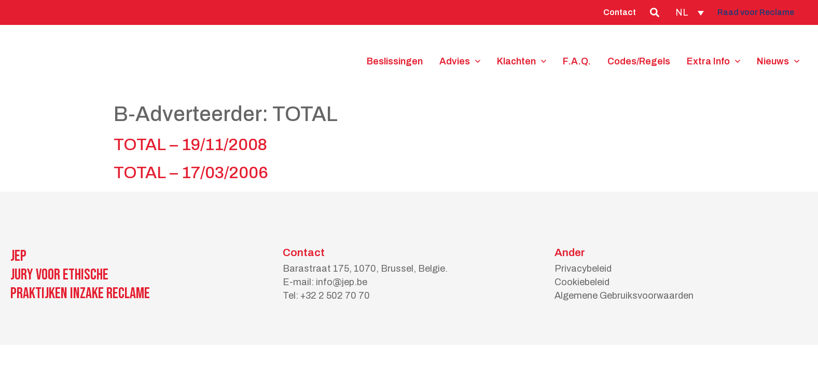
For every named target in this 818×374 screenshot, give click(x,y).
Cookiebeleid (581, 282)
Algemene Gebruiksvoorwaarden (624, 295)
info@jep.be (341, 282)
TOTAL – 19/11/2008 (190, 145)
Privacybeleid (583, 268)
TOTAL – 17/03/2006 (191, 173)
